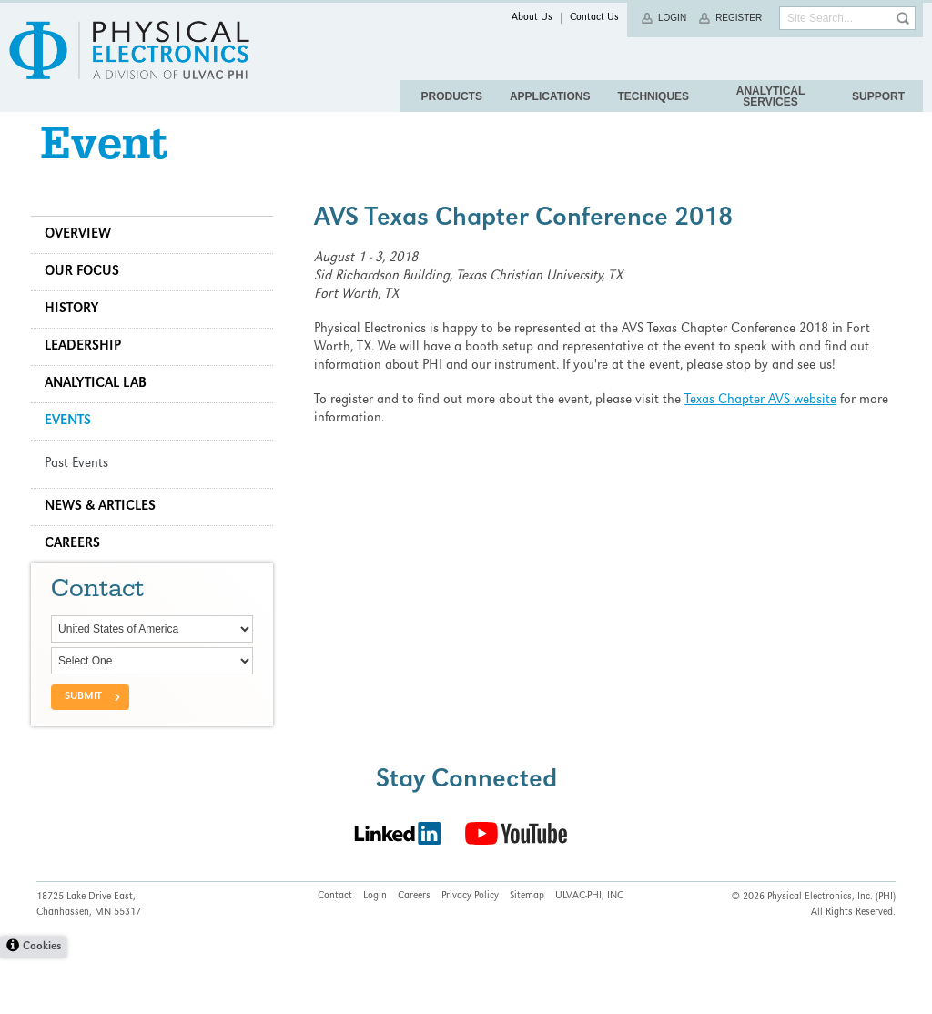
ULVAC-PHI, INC (589, 953)
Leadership (88, 368)
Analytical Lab (101, 406)
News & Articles (105, 529)
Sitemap (527, 953)
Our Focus (87, 294)
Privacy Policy (470, 953)
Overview (83, 256)
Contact (335, 953)
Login (672, 18)
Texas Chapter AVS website (763, 422)
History (77, 331)
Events (73, 443)
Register (738, 18)
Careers (78, 566)
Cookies (42, 1003)
